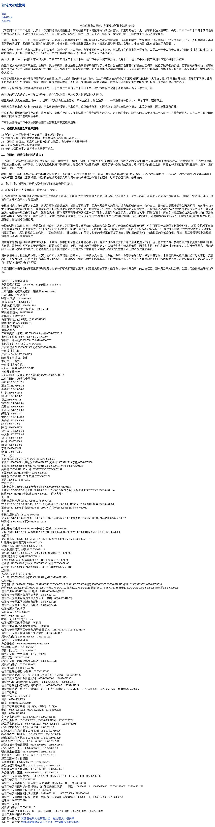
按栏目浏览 (7, 17)
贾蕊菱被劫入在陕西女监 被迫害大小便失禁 (47, 818)
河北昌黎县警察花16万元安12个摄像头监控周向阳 (50, 822)
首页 (4, 13)
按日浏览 (6, 21)
